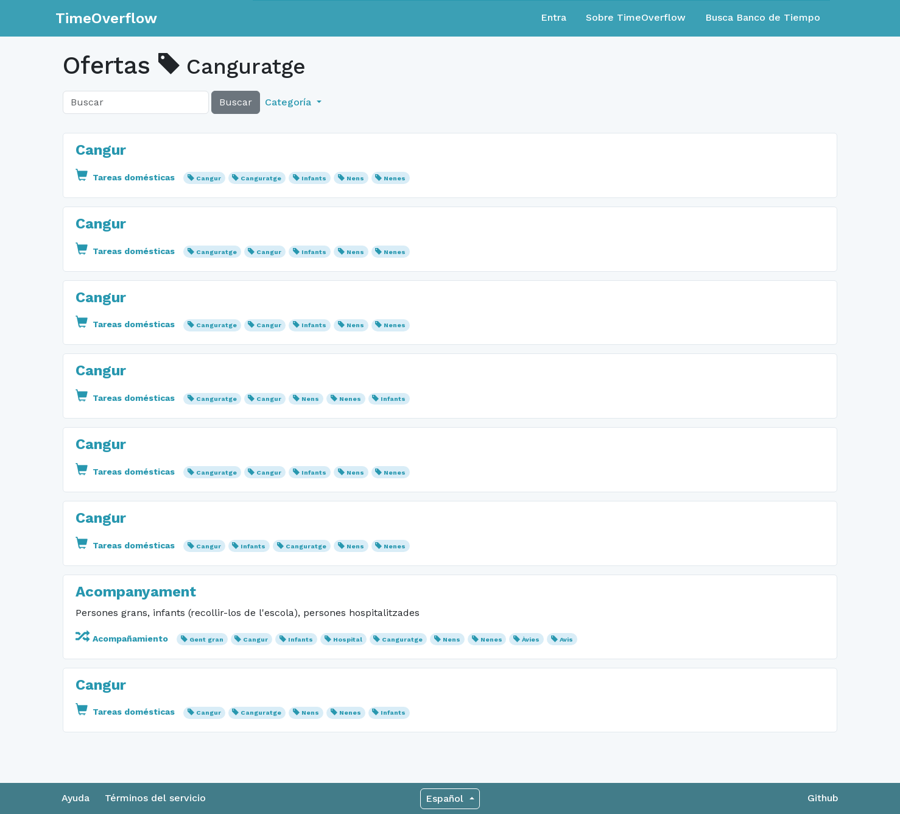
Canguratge (261, 178)
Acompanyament (136, 591)
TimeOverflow (106, 18)
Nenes (395, 178)
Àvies (531, 639)
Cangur (101, 149)
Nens (355, 178)
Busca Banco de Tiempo (762, 17)
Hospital (347, 639)
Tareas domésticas (126, 177)
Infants (313, 178)
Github (822, 798)
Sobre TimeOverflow (636, 17)
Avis (566, 639)
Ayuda (76, 798)
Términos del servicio (155, 798)
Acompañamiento (123, 638)
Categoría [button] (289, 102)
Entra (553, 17)
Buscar (235, 102)
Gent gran (206, 639)
